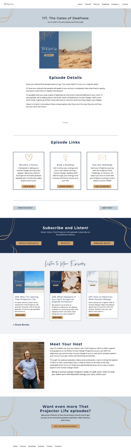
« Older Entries (21, 324)
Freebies (115, 4)
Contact (125, 4)
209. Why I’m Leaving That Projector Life (26, 298)
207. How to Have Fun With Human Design (100, 298)
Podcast (88, 4)
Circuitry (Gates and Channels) (70, 22)
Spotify (65, 243)
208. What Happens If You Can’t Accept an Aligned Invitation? (64, 299)
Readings (105, 4)
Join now (28, 186)
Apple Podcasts (28, 243)
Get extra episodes (65, 426)
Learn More (65, 186)
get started (102, 186)
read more (20, 315)
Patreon (97, 4)
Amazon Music (102, 243)
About (80, 4)
